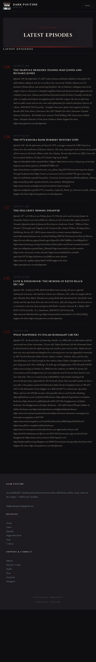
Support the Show (13, 535)
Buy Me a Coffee (13, 564)
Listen (8, 527)
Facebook (10, 577)
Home (9, 523)
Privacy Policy (56, 602)
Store (8, 539)
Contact (9, 543)
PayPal (9, 568)
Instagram (10, 581)
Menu (87, 6)
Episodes (10, 531)
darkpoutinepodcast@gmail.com (20, 506)
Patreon (9, 560)
